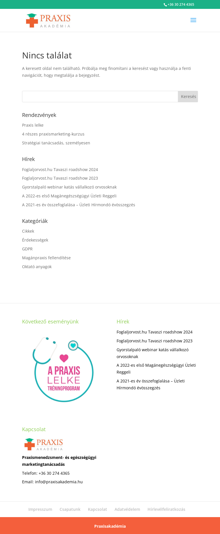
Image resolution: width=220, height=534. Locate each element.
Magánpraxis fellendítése (46, 257)
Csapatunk (70, 509)
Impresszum (40, 509)
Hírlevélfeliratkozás (166, 509)
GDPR (27, 249)
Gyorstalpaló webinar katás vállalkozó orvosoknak (69, 187)
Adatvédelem (127, 509)
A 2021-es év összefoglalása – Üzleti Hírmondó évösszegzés (78, 204)
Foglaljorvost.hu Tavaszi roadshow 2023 (60, 178)
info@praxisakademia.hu (59, 481)
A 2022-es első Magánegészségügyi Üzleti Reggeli (69, 196)
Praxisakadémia (110, 526)
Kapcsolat (97, 509)
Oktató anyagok (37, 266)
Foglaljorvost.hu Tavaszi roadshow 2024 (60, 169)
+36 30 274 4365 (181, 4)
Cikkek (28, 231)
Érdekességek (35, 240)
